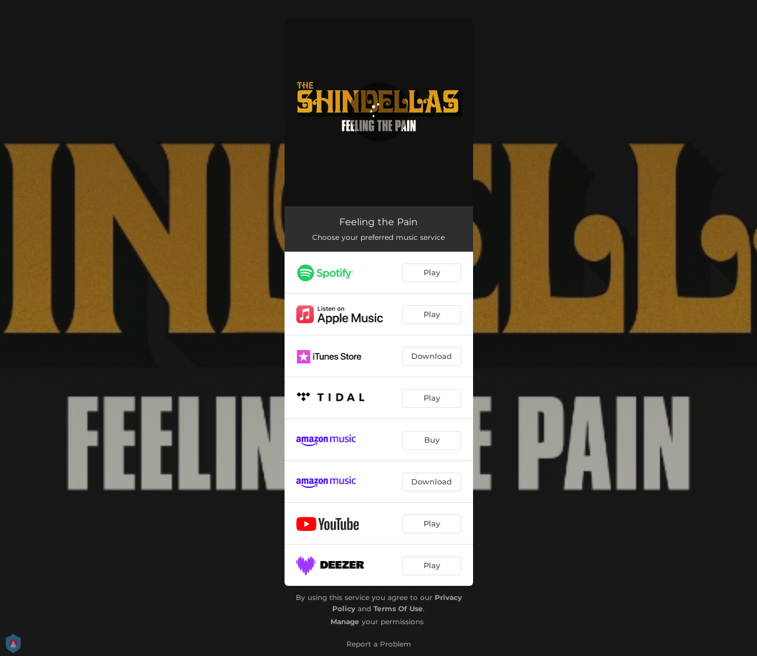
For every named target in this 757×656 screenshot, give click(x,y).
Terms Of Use (398, 608)
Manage (344, 621)
